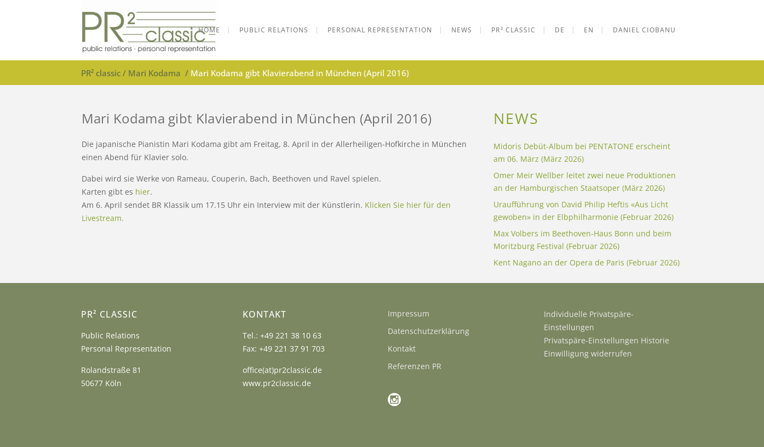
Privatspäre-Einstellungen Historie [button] (606, 340)
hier (142, 191)
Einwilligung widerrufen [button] (588, 353)
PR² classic (100, 72)
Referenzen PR (414, 366)
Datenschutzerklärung (428, 331)
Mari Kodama (154, 72)
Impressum (408, 313)
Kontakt (402, 348)
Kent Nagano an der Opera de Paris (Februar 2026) (586, 262)
